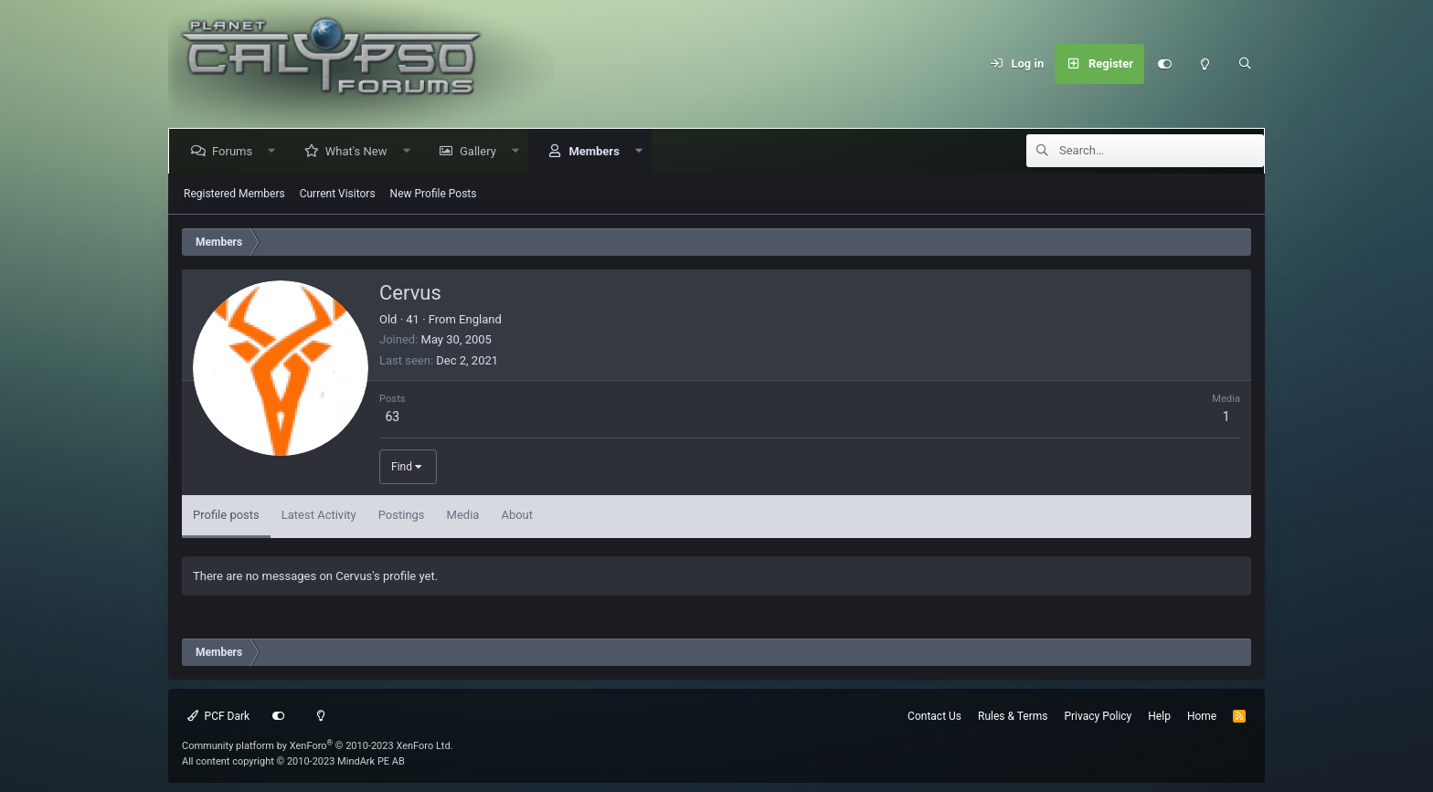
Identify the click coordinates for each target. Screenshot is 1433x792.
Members (597, 151)
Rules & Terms (1012, 716)
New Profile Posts (433, 193)
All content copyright (293, 761)
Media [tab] (463, 515)
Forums (236, 151)
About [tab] (517, 515)
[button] (275, 151)
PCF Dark (218, 716)
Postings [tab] (401, 515)
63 (392, 416)
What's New (360, 151)
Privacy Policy (1097, 716)
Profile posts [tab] (226, 515)
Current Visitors (338, 193)
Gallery (481, 151)
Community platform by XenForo (317, 746)
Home (1201, 716)
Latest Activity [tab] (318, 515)
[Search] (1245, 64)
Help (1159, 716)
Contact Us (934, 716)
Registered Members (234, 193)
